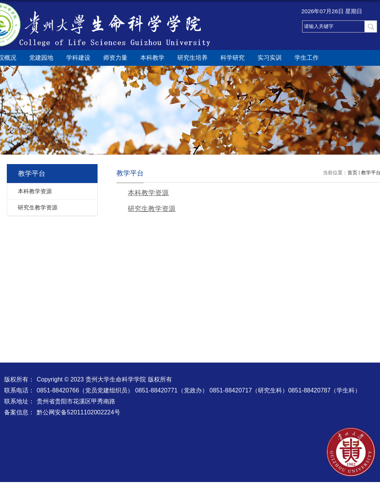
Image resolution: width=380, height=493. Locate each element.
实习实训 (269, 57)
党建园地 (41, 57)
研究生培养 (192, 57)
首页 (352, 172)
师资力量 (115, 57)
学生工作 (307, 57)
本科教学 (152, 57)
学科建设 (78, 57)
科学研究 (232, 57)
